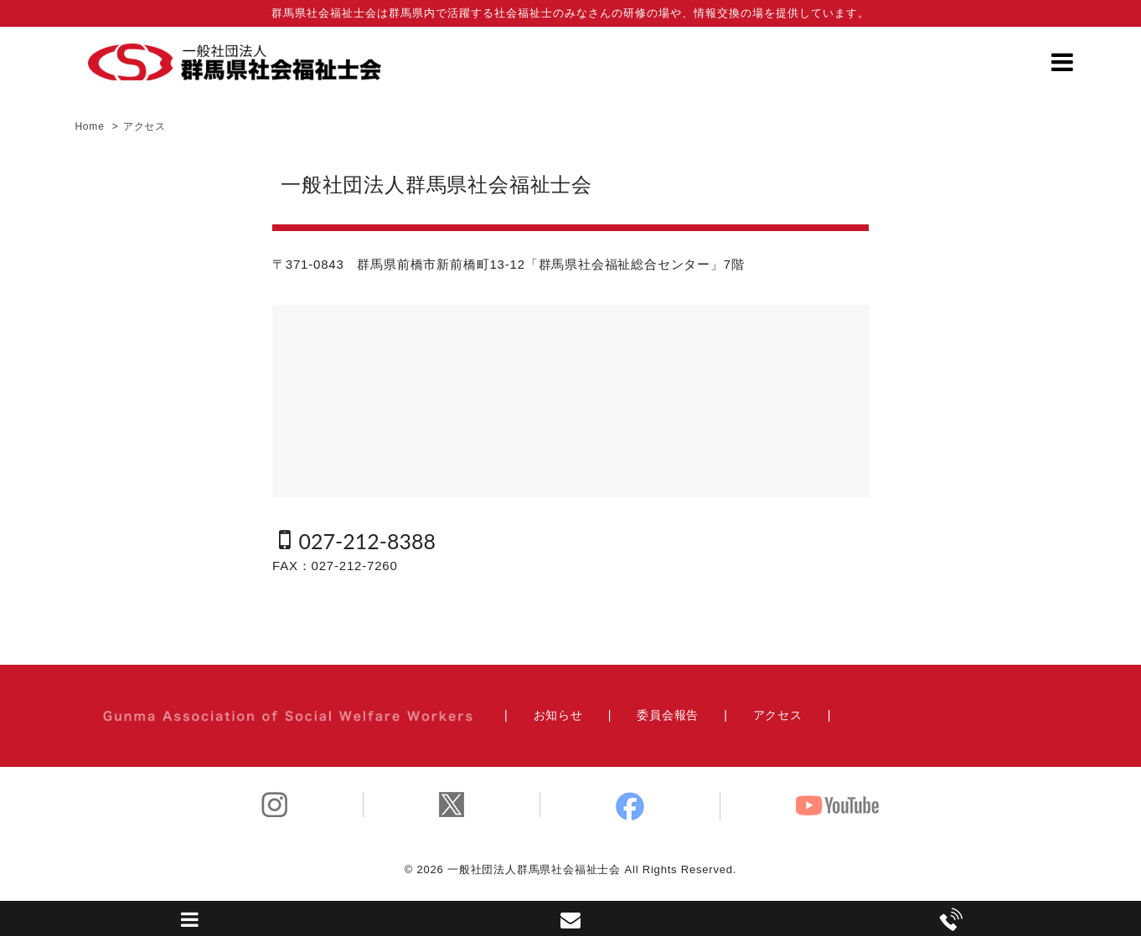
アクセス (778, 715)
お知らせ (558, 715)
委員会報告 (668, 715)
